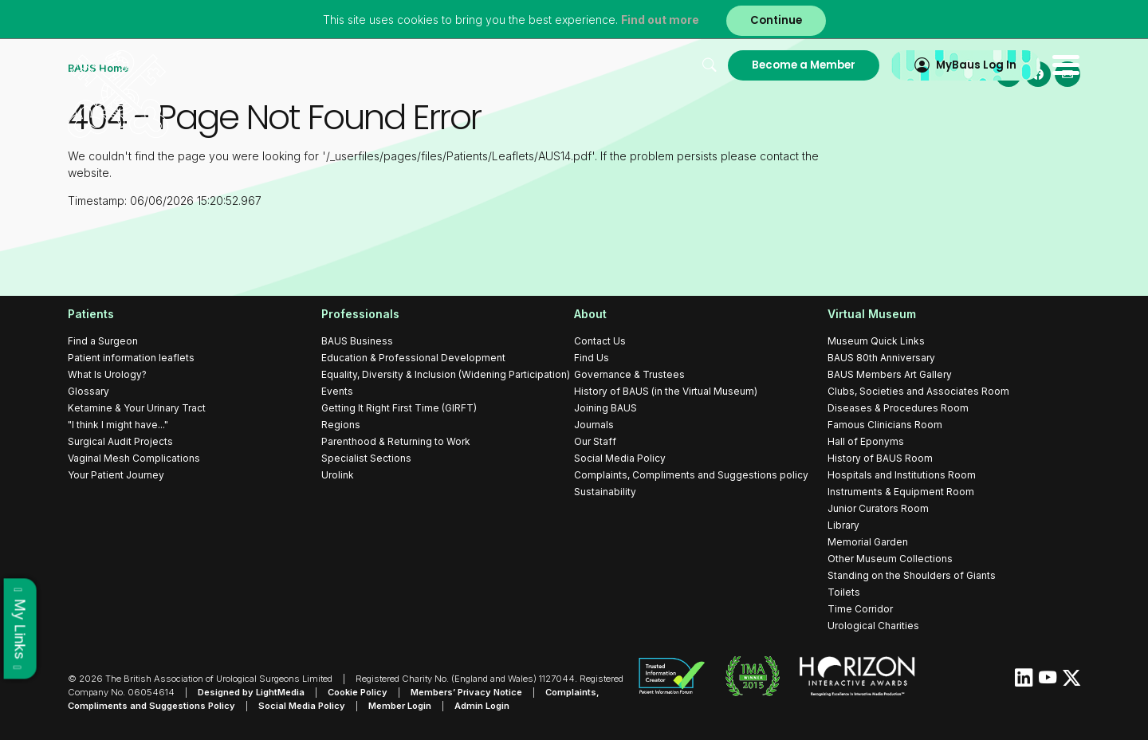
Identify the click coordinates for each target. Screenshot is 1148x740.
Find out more (660, 19)
